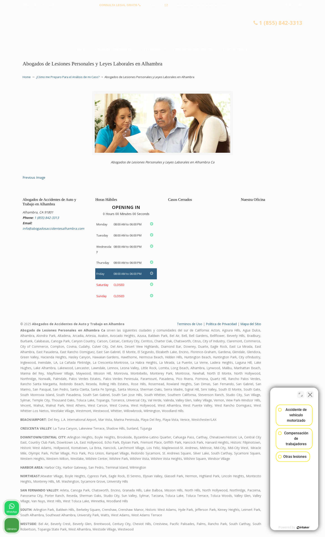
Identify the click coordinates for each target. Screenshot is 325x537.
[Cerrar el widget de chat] (310, 392)
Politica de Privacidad (221, 324)
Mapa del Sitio (250, 324)
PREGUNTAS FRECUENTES (43, 5)
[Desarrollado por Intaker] (286, 527)
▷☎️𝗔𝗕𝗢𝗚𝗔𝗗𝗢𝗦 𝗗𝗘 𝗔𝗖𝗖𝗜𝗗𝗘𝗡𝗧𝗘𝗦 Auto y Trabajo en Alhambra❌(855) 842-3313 (162, 28)
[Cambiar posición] (300, 392)
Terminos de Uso (189, 324)
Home (27, 77)
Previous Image (34, 177)
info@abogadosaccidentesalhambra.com (196, 5)
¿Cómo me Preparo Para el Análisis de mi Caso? (68, 77)
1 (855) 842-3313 (152, 5)
